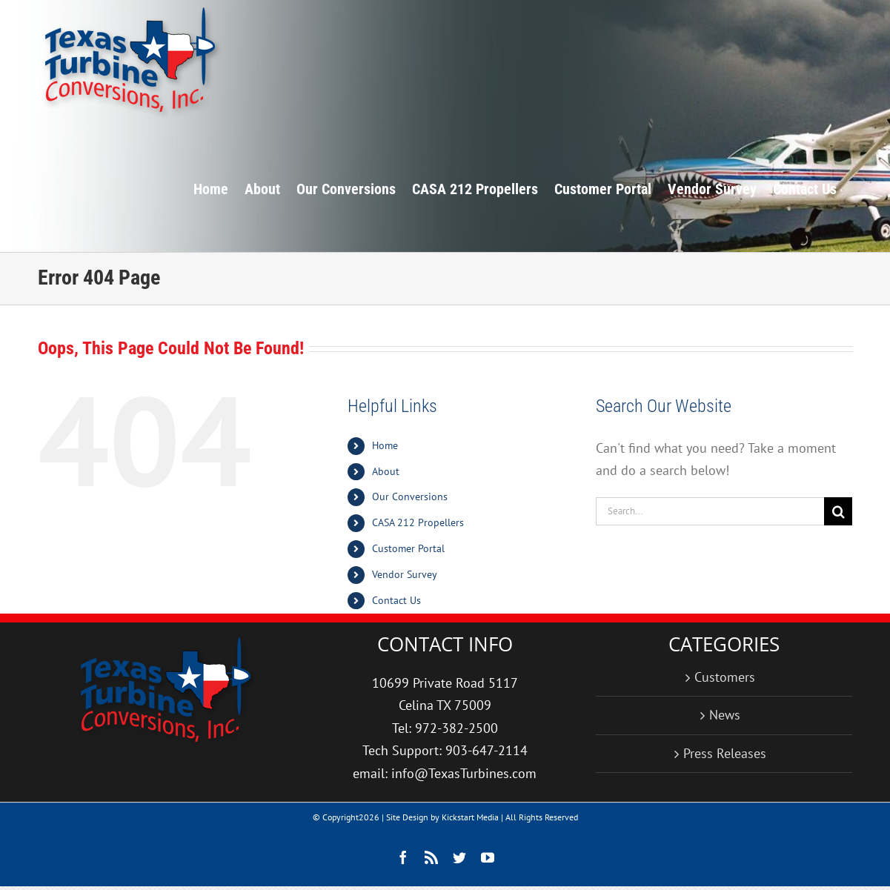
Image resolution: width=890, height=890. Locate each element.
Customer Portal (408, 548)
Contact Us (396, 600)
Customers (724, 676)
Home (385, 445)
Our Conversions (410, 496)
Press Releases (724, 753)
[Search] (838, 511)
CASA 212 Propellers (418, 522)
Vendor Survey (404, 574)
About (385, 471)
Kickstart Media (470, 817)
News (724, 714)
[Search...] (710, 511)
